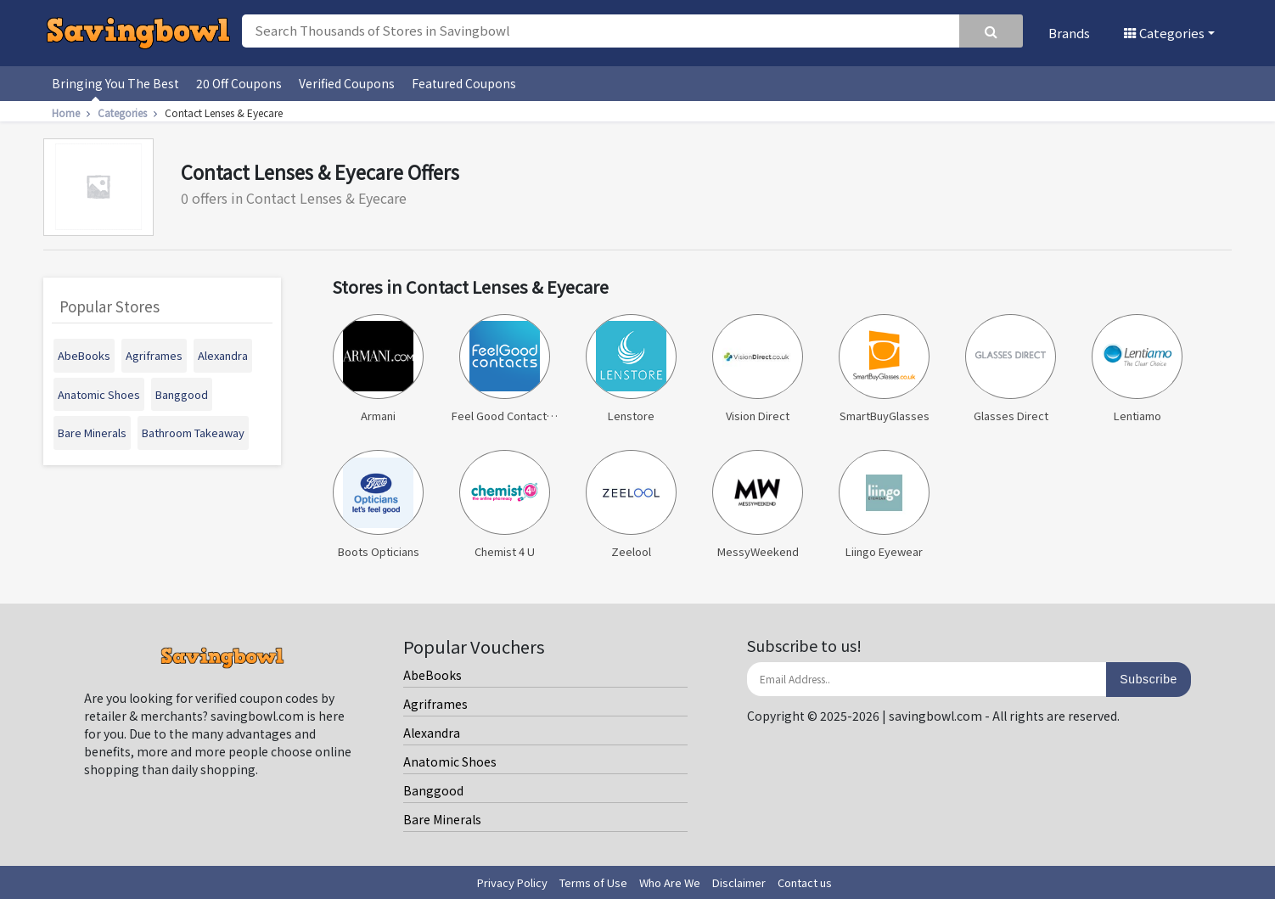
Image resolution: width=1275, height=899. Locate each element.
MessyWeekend (757, 504)
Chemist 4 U (504, 504)
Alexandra (431, 732)
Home (73, 112)
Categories (1164, 33)
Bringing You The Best (115, 83)
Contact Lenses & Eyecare (224, 112)
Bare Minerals (442, 819)
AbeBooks (432, 674)
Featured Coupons (464, 83)
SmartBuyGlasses (884, 369)
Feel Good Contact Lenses (505, 369)
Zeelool (631, 504)
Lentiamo (1137, 369)
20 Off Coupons (239, 83)
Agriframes (435, 703)
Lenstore (631, 369)
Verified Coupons (347, 83)
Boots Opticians (378, 504)
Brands (1069, 33)
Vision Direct (757, 369)
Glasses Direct (1010, 369)
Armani (378, 369)
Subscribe (1148, 679)
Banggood (433, 790)
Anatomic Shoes (450, 761)
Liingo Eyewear (884, 504)
